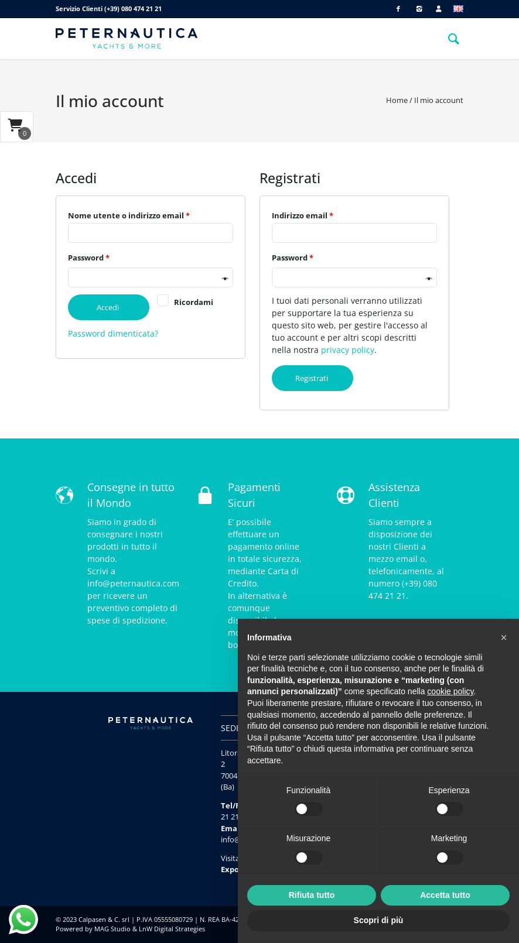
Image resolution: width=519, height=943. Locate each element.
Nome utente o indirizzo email (129, 215)
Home (397, 100)
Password (89, 257)
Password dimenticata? (113, 333)
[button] (503, 637)
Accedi (111, 307)
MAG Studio (112, 928)
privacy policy (347, 349)
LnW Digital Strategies (172, 928)
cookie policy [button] (450, 691)
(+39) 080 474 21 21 (133, 8)
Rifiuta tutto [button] (312, 895)
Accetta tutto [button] (445, 895)
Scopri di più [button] (379, 920)
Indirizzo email (302, 215)
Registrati (315, 378)
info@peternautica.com (133, 583)
